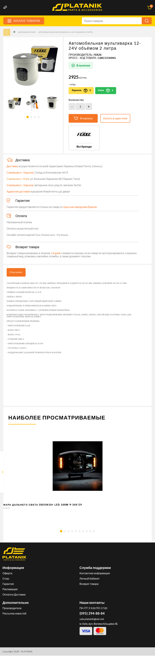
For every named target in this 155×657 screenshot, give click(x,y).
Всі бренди (84, 146)
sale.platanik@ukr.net (92, 620)
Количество (76, 100)
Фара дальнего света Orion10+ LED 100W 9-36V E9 (42, 506)
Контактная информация (95, 574)
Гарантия (8, 585)
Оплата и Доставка (14, 595)
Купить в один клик (115, 118)
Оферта (7, 574)
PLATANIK (27, 652)
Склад (72, 85)
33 (6, 32)
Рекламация (10, 590)
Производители (12, 609)
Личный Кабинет (90, 579)
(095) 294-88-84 (92, 615)
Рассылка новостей (14, 614)
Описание (17, 273)
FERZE (98, 54)
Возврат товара (89, 585)
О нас (5, 579)
